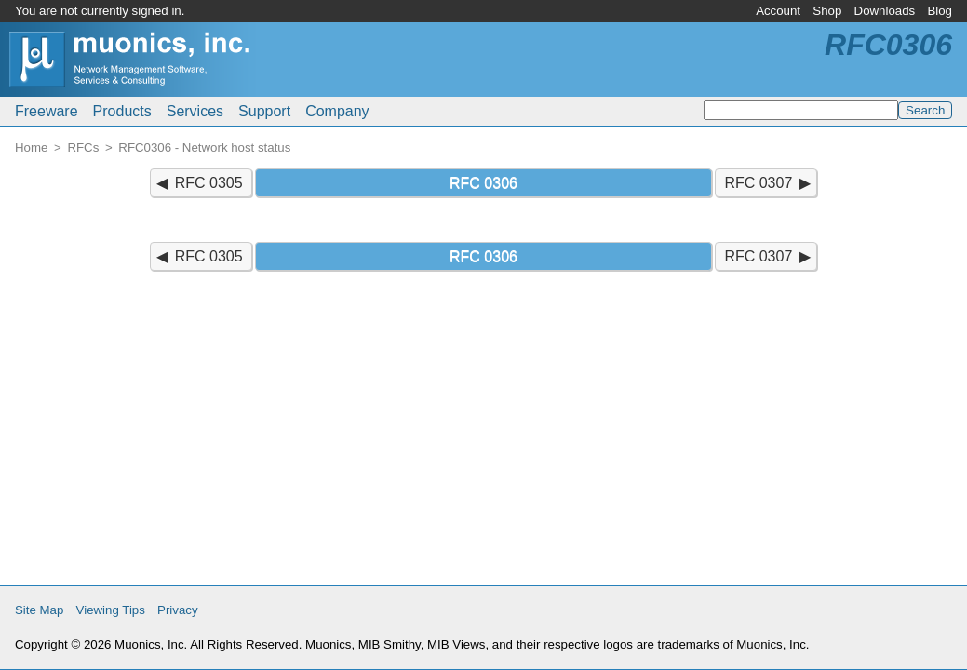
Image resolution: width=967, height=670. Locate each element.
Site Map (39, 610)
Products (122, 111)
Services (195, 111)
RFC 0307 (758, 183)
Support (264, 111)
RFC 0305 (209, 183)
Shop (827, 11)
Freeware (46, 111)
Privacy (177, 610)
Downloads (885, 11)
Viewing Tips (110, 610)
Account (778, 11)
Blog (939, 11)
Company (337, 111)
